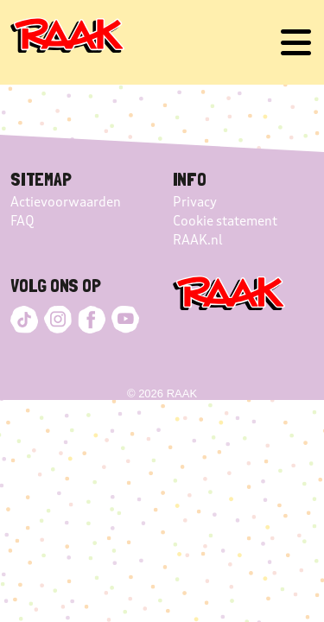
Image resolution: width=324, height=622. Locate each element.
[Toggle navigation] (296, 42)
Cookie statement (225, 221)
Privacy (195, 202)
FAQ (22, 221)
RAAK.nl (198, 240)
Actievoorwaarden (65, 202)
